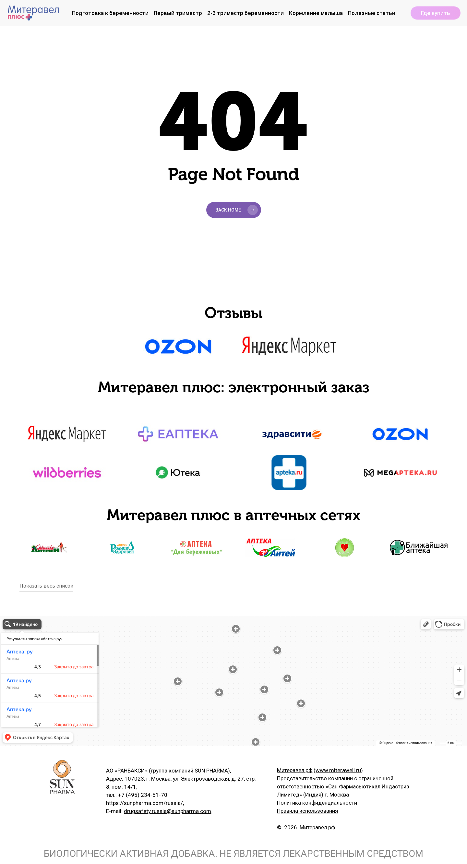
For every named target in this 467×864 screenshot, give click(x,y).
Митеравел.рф (294, 770)
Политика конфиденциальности (317, 802)
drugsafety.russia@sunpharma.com (167, 811)
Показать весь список (46, 586)
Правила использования (307, 811)
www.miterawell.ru (338, 770)
